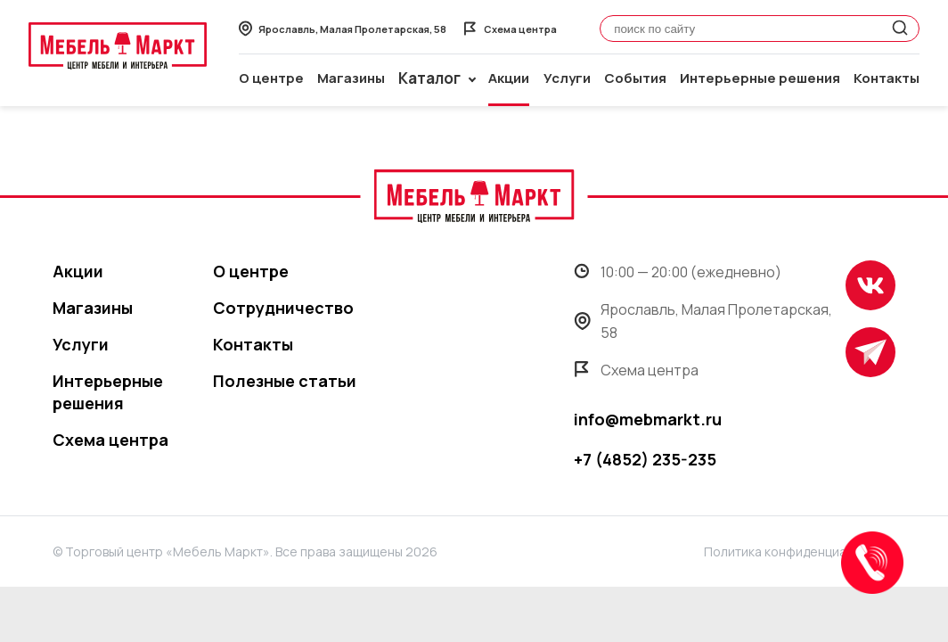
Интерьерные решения (760, 78)
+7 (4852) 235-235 (645, 459)
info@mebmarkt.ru (648, 419)
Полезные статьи (284, 380)
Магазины (351, 78)
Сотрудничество (283, 307)
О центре (271, 78)
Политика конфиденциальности (800, 551)
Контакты (886, 78)
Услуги (567, 78)
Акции (508, 78)
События (635, 78)
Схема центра (110, 439)
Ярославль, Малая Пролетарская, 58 (703, 321)
